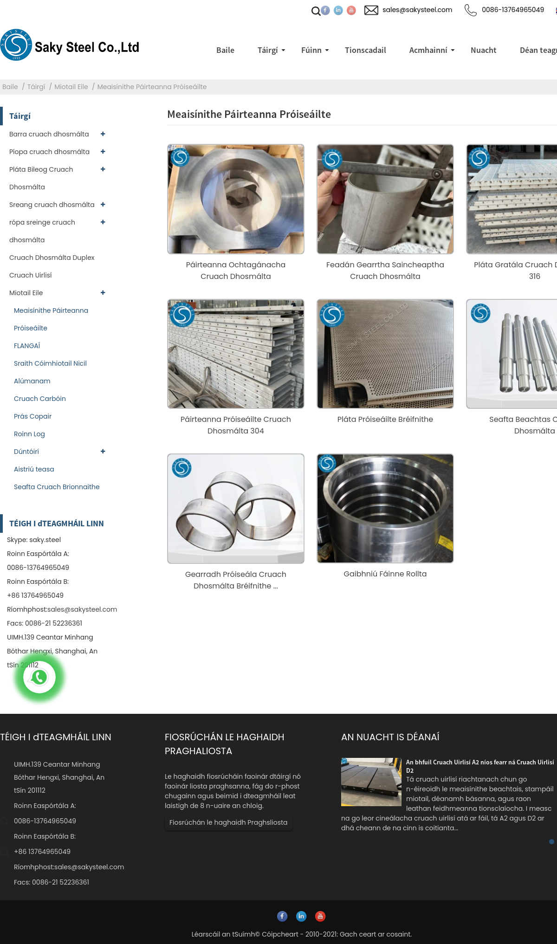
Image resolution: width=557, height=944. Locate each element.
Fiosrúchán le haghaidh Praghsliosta (228, 822)
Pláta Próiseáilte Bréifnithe (385, 419)
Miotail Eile (71, 86)
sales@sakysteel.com (82, 609)
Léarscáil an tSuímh (223, 934)
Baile (10, 86)
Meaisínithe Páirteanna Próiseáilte (152, 86)
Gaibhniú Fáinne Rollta (385, 574)
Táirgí (36, 86)
